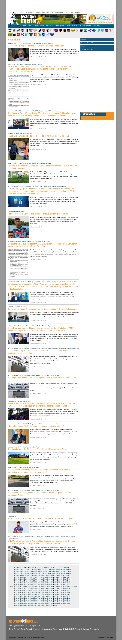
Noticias (83, 39)
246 (16, 594)
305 (42, 601)
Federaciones (12, 241)
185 (39, 586)
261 (65, 594)
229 (16, 592)
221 (45, 590)
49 (20, 571)
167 (36, 584)
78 (38, 573)
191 (59, 586)
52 (28, 571)
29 (25, 569)
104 (52, 575)
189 (52, 586)
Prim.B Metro (35, 186)
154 (49, 582)
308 (52, 601)
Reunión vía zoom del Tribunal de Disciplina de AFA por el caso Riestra (38, 449)
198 (26, 588)
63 (56, 571)
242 (59, 592)
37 (46, 569)
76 (33, 573)
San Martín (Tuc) (25, 306)
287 (39, 599)
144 (16, 582)
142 (65, 580)
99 (36, 575)
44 (64, 569)
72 (23, 573)
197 (22, 588)
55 (36, 571)
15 (45, 567)
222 (49, 590)
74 (28, 573)
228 (69, 590)
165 (29, 584)
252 (36, 594)
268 (32, 596)
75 (31, 573)
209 (62, 588)
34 (38, 569)
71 (20, 573)
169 (42, 584)
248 (22, 594)
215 (26, 590)
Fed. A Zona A (12, 64)
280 (16, 599)
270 (39, 596)
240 (52, 592)
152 (42, 582)
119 (45, 578)
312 (65, 601)
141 (62, 580)
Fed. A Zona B (20, 64)
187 (45, 586)
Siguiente (74, 586)
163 (22, 584)
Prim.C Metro (37, 163)
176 (65, 584)
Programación (59, 12)
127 (16, 580)
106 (59, 575)
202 (39, 588)
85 (56, 573)
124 (62, 578)
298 (19, 601)
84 (54, 573)
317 (26, 603)
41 (56, 569)
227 (65, 590)
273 (49, 596)
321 (39, 603)
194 (69, 586)
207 (55, 588)
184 (36, 586)
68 (69, 571)
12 (37, 567)
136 (45, 580)
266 (26, 596)
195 (16, 588)
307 (49, 601)
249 (26, 594)
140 (59, 580)
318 (29, 603)
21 (60, 567)
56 (38, 571)
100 (39, 575)
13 (39, 567)
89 (67, 573)
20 (57, 567)
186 (42, 586)
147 (26, 582)
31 (31, 569)
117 (39, 578)
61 (51, 571)
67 (67, 571)
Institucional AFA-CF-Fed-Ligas (17, 43)
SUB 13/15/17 (30, 12)
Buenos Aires (11, 133)
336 (32, 605)
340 (45, 605)
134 (39, 580)
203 (42, 588)
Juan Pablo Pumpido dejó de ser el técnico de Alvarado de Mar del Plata (38, 136)
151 (39, 582)
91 (15, 575)
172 (52, 584)
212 (16, 590)
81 (46, 573)
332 (19, 605)
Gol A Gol (50, 12)
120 (49, 578)
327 (59, 603)
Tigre (15, 516)
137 (49, 580)
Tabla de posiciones (87, 49)
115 (32, 578)
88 (64, 573)
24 (68, 567)
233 (29, 592)
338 (39, 605)
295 (65, 599)
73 (25, 573)
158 (62, 582)
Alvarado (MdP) (27, 133)
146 (22, 582)
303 (36, 601)
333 (22, 605)
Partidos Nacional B (87, 43)
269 (36, 596)
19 (55, 567)
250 (29, 594)
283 (26, 599)
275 (55, 596)
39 (51, 569)
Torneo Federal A (27, 25)
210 (65, 588)
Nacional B (49, 25)
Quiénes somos (40, 12)
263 (16, 596)
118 (42, 578)
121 (52, 578)
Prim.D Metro (52, 186)
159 (65, 582)
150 (36, 582)
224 (55, 590)
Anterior (11, 586)
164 (26, 584)
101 (42, 575)
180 (22, 586)
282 (22, 599)
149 (32, 582)
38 (49, 569)
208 (59, 588)
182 (29, 586)
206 (52, 588)
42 (59, 569)
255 (45, 594)
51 (25, 571)
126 (69, 578)
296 (69, 599)
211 (69, 588)
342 (52, 605)
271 (42, 596)
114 (29, 578)
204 (45, 588)
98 (33, 575)
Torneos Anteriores (71, 25)
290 (49, 599)
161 (16, 584)
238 (45, 592)
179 (19, 586)
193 (65, 586)
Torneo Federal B (26, 629)
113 (26, 578)
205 (49, 588)
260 (62, 594)
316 (22, 603)
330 (69, 603)
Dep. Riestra (36, 447)
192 (62, 586)
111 (19, 578)
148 (29, 582)
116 (36, 578)
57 (41, 571)
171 (49, 584)
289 (45, 599)
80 (43, 573)
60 (49, 571)
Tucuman (17, 306)
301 (29, 601)
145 (19, 582)
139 (55, 580)
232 (26, 592)
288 (42, 599)
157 (59, 582)
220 (42, 590)
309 (55, 601)
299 (22, 601)
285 (32, 599)
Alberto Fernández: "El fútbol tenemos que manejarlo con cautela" (36, 426)
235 (36, 592)
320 (36, 603)
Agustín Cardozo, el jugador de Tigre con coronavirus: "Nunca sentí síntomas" (41, 518)
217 (32, 590)
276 (59, 596)
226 (62, 590)
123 (59, 578)
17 (50, 567)
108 (65, 575)
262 (69, 594)
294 (62, 599)
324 (49, 603)
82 (49, 573)
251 (32, 594)
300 (26, 601)
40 (54, 569)
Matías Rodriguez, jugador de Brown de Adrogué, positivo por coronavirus (39, 214)
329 (65, 603)
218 (36, 590)
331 (16, 605)
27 (20, 569)
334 (26, 605)
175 (62, 584)
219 (39, 590)
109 (69, 575)
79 (41, 573)
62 (54, 571)
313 (69, 601)
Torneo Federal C (58, 629)
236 (39, 592)
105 (55, 575)
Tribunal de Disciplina (85, 25)
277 (62, 596)
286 (36, 599)
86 (59, 573)
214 (22, 590)
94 (23, 575)
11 (34, 567)
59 (46, 571)
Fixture (83, 46)
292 (55, 599)
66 (64, 571)
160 (69, 582)
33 (36, 569)
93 (20, 575)
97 (31, 575)
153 (45, 582)
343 (55, 605)
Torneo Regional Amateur (69, 281)
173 (55, 584)
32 (33, 569)
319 (32, 603)
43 (61, 569)
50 (23, 571)
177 (69, 584)
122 (55, 578)
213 (19, 590)
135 (42, 580)
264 (19, 596)
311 (62, 601)
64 (59, 571)
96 (28, 575)
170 (45, 584)
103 (49, 575)
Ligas (66, 12)
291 (52, 599)
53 (31, 571)
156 (55, 582)
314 (16, 603)
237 (42, 592)
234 (32, 592)
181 (26, 586)
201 (36, 588)
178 (16, 586)
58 (43, 571)
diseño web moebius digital (105, 637)
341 (49, 605)
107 (62, 575)
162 (19, 584)
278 (65, 596)
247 (19, 594)
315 (19, 603)
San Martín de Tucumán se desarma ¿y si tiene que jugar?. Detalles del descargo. (43, 309)
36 (43, 569)
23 (65, 567)
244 (65, 592)
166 (32, 584)
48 (18, 571)
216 (29, 590)
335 (29, 605)
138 (52, 580)
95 (25, 575)
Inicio (22, 12)
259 (59, 594)
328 (62, 603)
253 (39, 594)
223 (52, 590)
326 (55, 603)
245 (69, 592)
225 (59, 590)
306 (45, 601)
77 (36, 573)
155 (52, 582)
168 (39, 584)
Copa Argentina (59, 25)
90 (69, 573)
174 (59, 584)
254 (42, 594)
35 (41, 569)
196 (19, 588)
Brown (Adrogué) (19, 211)
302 (32, 601)
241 (55, 592)
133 (36, 580)
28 (23, 569)
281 (19, 599)
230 (19, 592)
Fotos (71, 12)
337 (36, 605)
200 (32, 588)
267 (29, 596)
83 (51, 573)
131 (29, 580)
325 (52, 603)
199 (29, 588)
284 (29, 599)
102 (45, 575)
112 (22, 578)
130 (26, 580)
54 (33, 571)
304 (39, 601)
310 (59, 601)
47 (15, 571)
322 (42, 603)
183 (32, 586)
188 (49, 586)
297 (16, 601)
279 (69, 596)
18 (52, 567)
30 (28, 569)
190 (55, 586)
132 (32, 580)
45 (67, 569)
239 (49, 592)
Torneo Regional (39, 25)
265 (22, 596)
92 (18, 575)
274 (52, 596)
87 (61, 573)
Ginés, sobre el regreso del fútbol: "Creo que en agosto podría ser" (36, 46)
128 (19, 580)
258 (55, 594)
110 (16, 578)
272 (45, 596)
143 (69, 580)
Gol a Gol (28, 626)
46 (69, 569)
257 (52, 594)
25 (15, 569)
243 (62, 592)
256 (49, 594)
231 (22, 592)
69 (15, 573)
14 (42, 567)
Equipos (77, 12)
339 (42, 605)
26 (18, 569)
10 (32, 567)
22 (63, 567)
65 (61, 571)
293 (59, 599)
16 (47, 567)
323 (45, 603)
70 (18, 573)
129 (22, 580)
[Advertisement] (43, 5)
